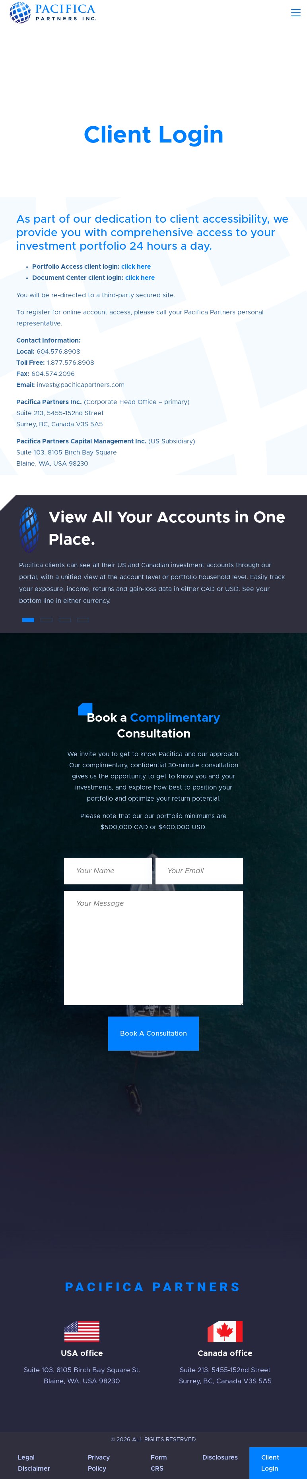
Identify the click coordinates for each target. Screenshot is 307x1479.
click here (136, 267)
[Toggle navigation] (296, 13)
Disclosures (220, 1457)
